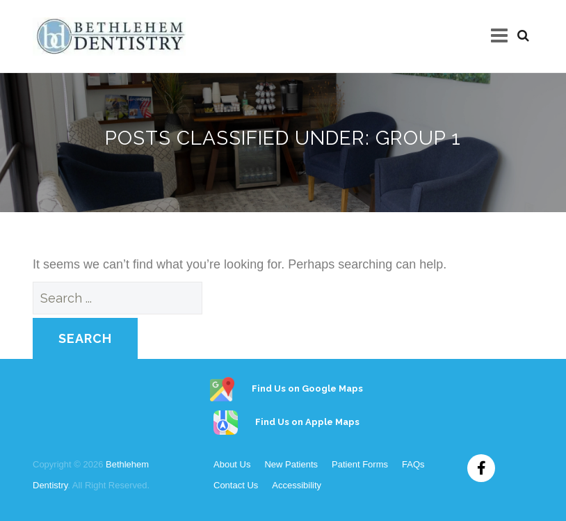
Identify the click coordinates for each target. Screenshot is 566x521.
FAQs (413, 464)
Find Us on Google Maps (283, 388)
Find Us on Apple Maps (283, 422)
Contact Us (235, 485)
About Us (231, 464)
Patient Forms (360, 464)
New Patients (291, 464)
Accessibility (296, 485)
